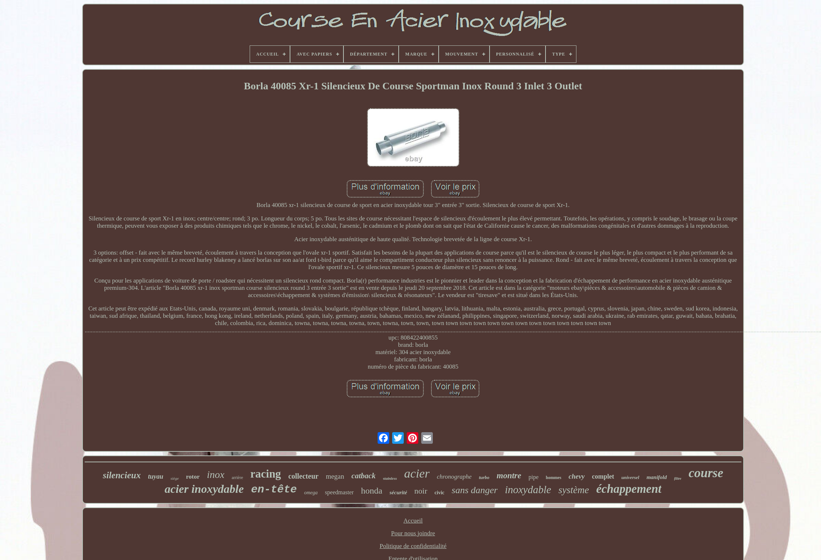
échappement (628, 488)
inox (215, 474)
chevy (576, 476)
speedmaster (339, 492)
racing (265, 473)
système (573, 489)
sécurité (398, 492)
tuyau (155, 476)
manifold (657, 477)
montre (509, 475)
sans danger (475, 490)
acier (417, 473)
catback (363, 475)
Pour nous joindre (413, 533)
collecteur (303, 476)
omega (311, 492)
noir (420, 490)
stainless (390, 478)
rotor (193, 476)
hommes (554, 477)
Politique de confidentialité (412, 546)
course (706, 473)
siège (174, 478)
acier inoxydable (204, 488)
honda (371, 490)
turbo (484, 477)
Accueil (413, 520)
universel (630, 477)
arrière (237, 477)
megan (335, 476)
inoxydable (528, 489)
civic (439, 492)
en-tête (274, 489)
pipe (533, 477)
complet (603, 476)
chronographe (454, 476)
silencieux (122, 475)
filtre (677, 478)
